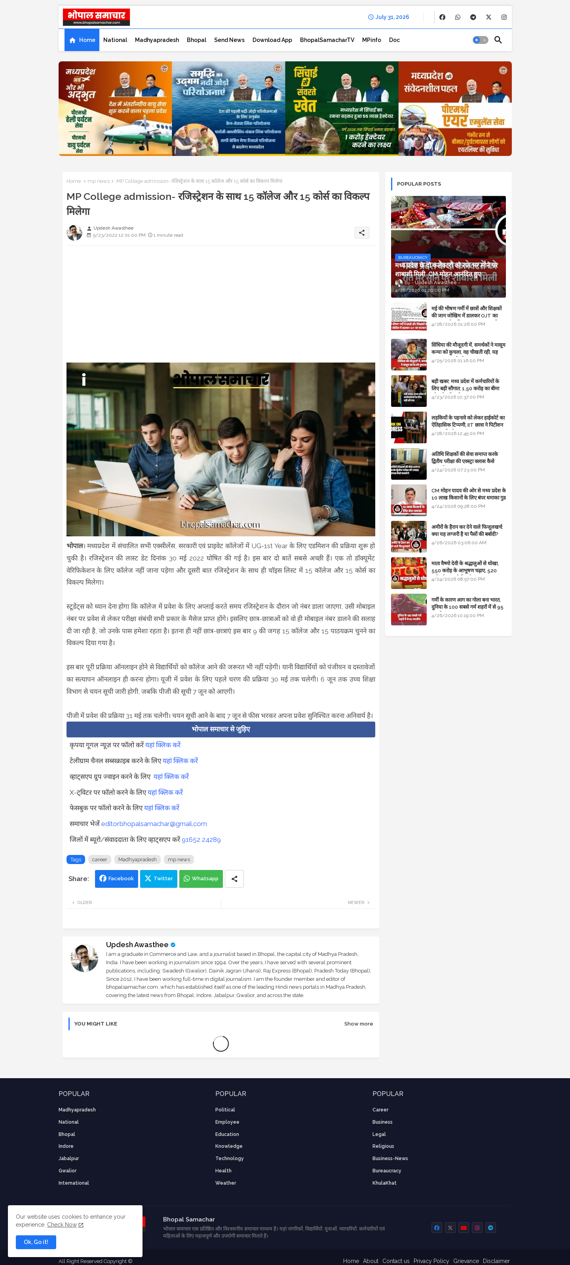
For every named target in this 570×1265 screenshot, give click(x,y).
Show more (358, 1024)
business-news (390, 1158)
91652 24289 (201, 839)
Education (227, 1134)
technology (229, 1158)
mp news (98, 181)
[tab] (82, 40)
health (223, 1171)
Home (87, 40)
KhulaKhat (384, 1183)
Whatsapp (205, 878)
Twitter (163, 878)
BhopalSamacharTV (327, 40)
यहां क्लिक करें (162, 745)
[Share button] (234, 879)
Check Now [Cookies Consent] (62, 1224)
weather (225, 1183)
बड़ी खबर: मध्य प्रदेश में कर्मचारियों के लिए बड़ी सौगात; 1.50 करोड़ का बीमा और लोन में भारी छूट (465, 388)
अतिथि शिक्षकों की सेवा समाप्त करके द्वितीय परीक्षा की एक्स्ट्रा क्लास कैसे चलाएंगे (464, 461)
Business (382, 1122)
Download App (272, 40)
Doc (394, 40)
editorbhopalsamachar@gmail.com (154, 824)
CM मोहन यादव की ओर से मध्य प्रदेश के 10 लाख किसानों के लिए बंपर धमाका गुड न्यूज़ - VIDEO (468, 498)
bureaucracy (386, 1171)
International (74, 1183)
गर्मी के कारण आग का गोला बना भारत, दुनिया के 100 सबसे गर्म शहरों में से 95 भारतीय (467, 607)
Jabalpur (69, 1158)
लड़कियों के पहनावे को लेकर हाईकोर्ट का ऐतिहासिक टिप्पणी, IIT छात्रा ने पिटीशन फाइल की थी (468, 425)
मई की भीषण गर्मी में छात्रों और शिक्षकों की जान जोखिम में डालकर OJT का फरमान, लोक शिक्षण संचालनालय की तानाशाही (466, 319)
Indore (66, 1146)
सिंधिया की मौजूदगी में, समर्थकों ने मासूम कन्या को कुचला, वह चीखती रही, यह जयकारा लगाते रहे (468, 352)
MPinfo (371, 40)
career (99, 859)
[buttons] (442, 17)
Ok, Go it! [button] (36, 1242)
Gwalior (67, 1171)
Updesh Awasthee (137, 944)
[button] (480, 40)
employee (227, 1122)
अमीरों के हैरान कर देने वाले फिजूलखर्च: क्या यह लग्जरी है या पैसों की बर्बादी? (467, 530)
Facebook (121, 878)
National (115, 40)
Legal (379, 1134)
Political (225, 1110)
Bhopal (196, 40)
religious (383, 1146)
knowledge (229, 1146)
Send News (229, 40)
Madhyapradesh (157, 40)
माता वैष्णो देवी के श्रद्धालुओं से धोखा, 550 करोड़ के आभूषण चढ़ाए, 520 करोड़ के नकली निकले (465, 570)
